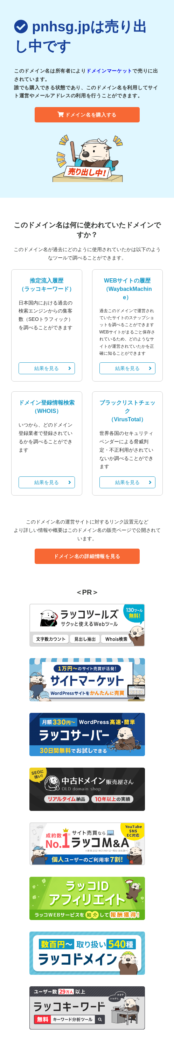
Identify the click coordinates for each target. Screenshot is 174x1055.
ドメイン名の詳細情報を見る (87, 556)
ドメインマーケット (109, 71)
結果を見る (52, 368)
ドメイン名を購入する (87, 115)
